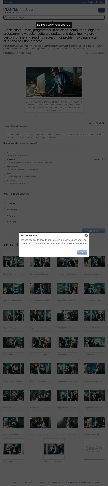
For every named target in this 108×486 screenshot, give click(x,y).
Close (82, 252)
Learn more (80, 243)
